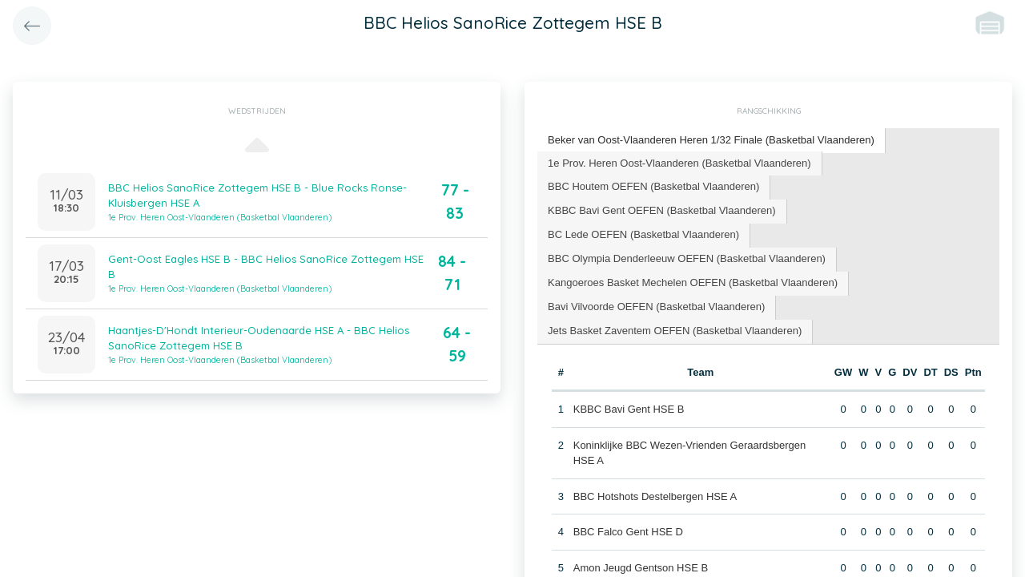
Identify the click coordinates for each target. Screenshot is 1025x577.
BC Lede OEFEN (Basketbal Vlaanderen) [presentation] (892, 210)
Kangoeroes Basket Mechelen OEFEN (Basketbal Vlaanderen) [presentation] (692, 258)
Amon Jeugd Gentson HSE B (640, 543)
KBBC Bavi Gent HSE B (629, 385)
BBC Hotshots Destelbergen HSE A (655, 472)
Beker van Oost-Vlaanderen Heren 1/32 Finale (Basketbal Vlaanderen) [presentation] (711, 140)
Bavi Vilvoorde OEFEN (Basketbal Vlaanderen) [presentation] (656, 282)
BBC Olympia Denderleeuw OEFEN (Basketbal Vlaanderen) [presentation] (686, 234)
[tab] (711, 140)
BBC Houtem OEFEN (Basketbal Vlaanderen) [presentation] (653, 186)
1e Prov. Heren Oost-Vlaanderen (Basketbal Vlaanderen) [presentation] (679, 162)
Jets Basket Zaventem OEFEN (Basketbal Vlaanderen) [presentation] (674, 307)
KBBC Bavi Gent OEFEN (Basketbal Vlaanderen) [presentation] (661, 210)
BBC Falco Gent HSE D (628, 508)
